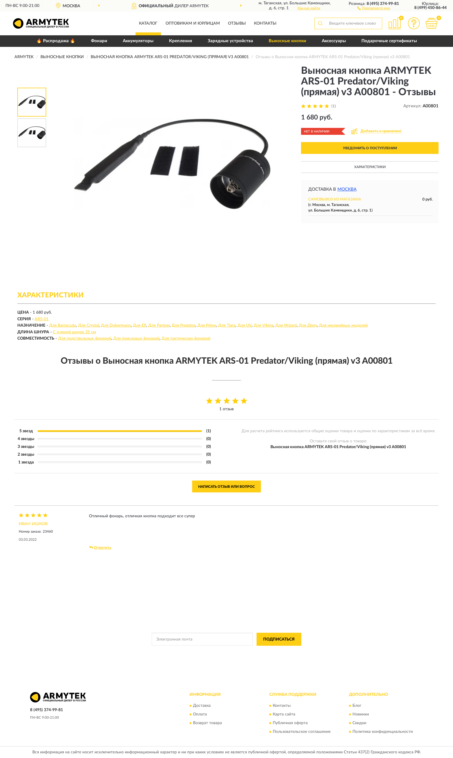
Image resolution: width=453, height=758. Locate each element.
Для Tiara (226, 325)
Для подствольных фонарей (84, 338)
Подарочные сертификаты (389, 41)
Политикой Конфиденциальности (224, 652)
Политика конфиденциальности (382, 732)
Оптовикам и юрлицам (193, 23)
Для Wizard (286, 325)
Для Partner (159, 325)
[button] (373, 8)
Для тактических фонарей (185, 338)
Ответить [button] (100, 548)
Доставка (202, 706)
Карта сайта (284, 715)
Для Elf (139, 325)
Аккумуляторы (138, 41)
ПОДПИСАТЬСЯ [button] (279, 639)
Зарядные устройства (230, 41)
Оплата (200, 715)
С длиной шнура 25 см (74, 332)
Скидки (359, 723)
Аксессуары (334, 41)
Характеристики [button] (370, 167)
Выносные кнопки (287, 41)
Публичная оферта (290, 723)
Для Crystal (88, 325)
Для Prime (206, 325)
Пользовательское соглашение (302, 732)
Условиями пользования (275, 652)
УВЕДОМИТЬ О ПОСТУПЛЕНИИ (370, 148)
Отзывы (237, 23)
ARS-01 (42, 319)
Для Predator (183, 325)
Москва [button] (347, 189)
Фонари (99, 41)
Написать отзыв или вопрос (226, 486)
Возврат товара (207, 723)
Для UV (244, 325)
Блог (356, 706)
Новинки (360, 715)
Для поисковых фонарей (136, 338)
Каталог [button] (148, 23)
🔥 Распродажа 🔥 (55, 41)
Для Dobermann (116, 325)
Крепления (180, 41)
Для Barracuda (62, 325)
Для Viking (263, 325)
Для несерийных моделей (343, 325)
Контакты (265, 23)
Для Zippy (308, 325)
